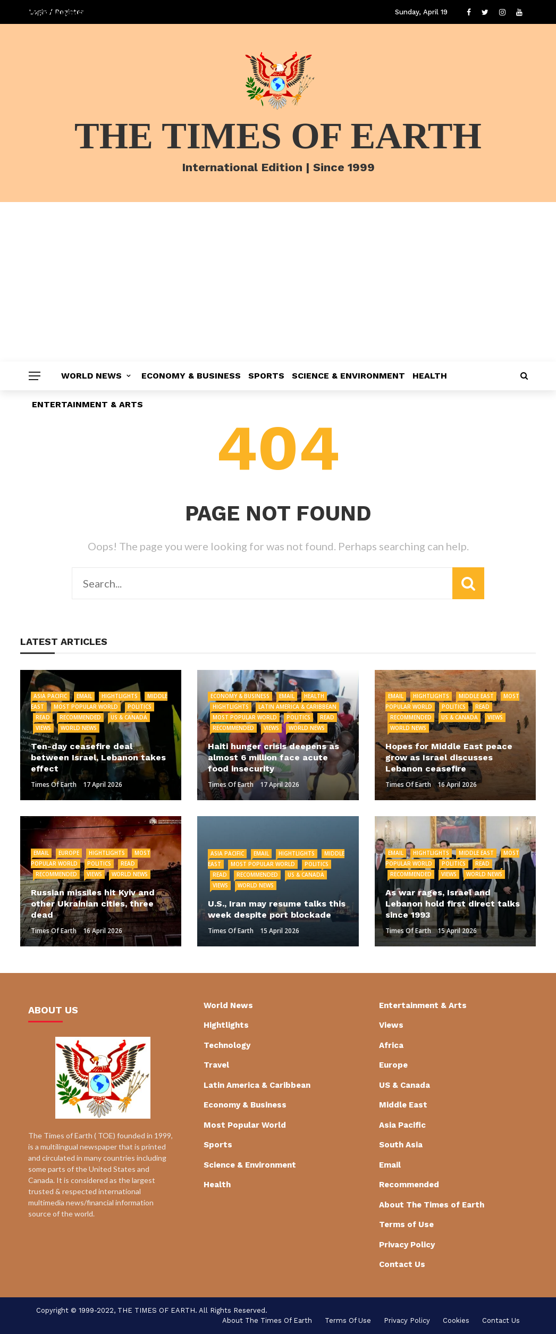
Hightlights (120, 696)
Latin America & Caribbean (297, 706)
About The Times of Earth (431, 1205)
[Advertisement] (278, 281)
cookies (456, 1320)
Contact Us (402, 1264)
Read (43, 717)
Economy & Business (191, 376)
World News (91, 376)
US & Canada (129, 717)
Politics (139, 706)
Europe (68, 853)
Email (84, 696)
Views (43, 728)
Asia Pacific (50, 696)
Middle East (476, 696)
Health (429, 376)
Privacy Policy (407, 1244)
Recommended (80, 717)
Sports (266, 376)
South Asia (401, 1145)
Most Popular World (86, 706)
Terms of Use (406, 1224)
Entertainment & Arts (87, 404)
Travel (216, 1065)
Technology (227, 1045)
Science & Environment (348, 376)
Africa (391, 1045)
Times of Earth (54, 784)
